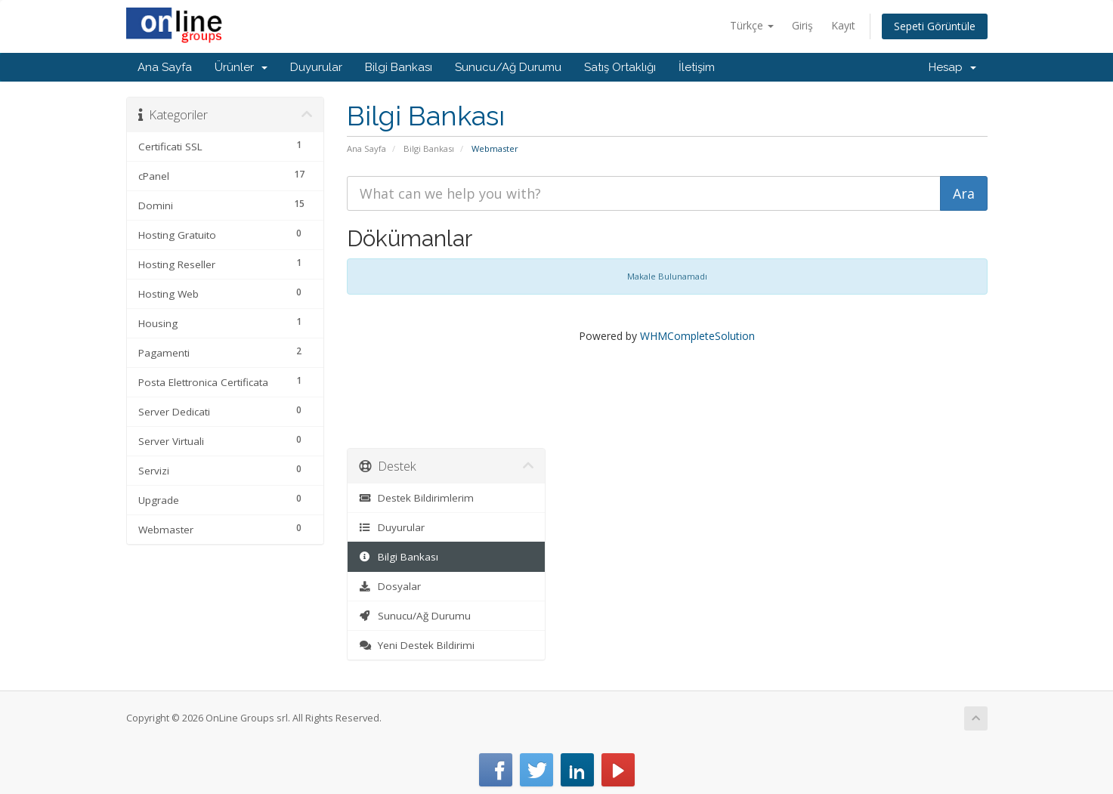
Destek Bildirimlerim (416, 498)
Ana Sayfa (165, 67)
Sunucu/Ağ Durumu (508, 67)
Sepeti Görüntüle (934, 26)
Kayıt (843, 25)
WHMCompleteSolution (697, 336)
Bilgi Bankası (398, 67)
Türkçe (752, 25)
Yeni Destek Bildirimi (417, 645)
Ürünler (241, 67)
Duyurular (316, 67)
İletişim (697, 67)
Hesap (952, 67)
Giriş (802, 25)
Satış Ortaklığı (620, 67)
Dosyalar (390, 586)
